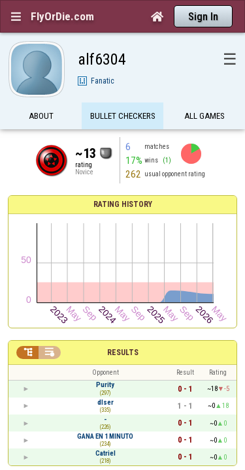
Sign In (203, 16)
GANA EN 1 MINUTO (105, 299)
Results (123, 216)
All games (204, 93)
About (41, 93)
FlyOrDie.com (62, 16)
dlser (105, 265)
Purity (105, 248)
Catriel (105, 316)
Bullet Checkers (122, 93)
